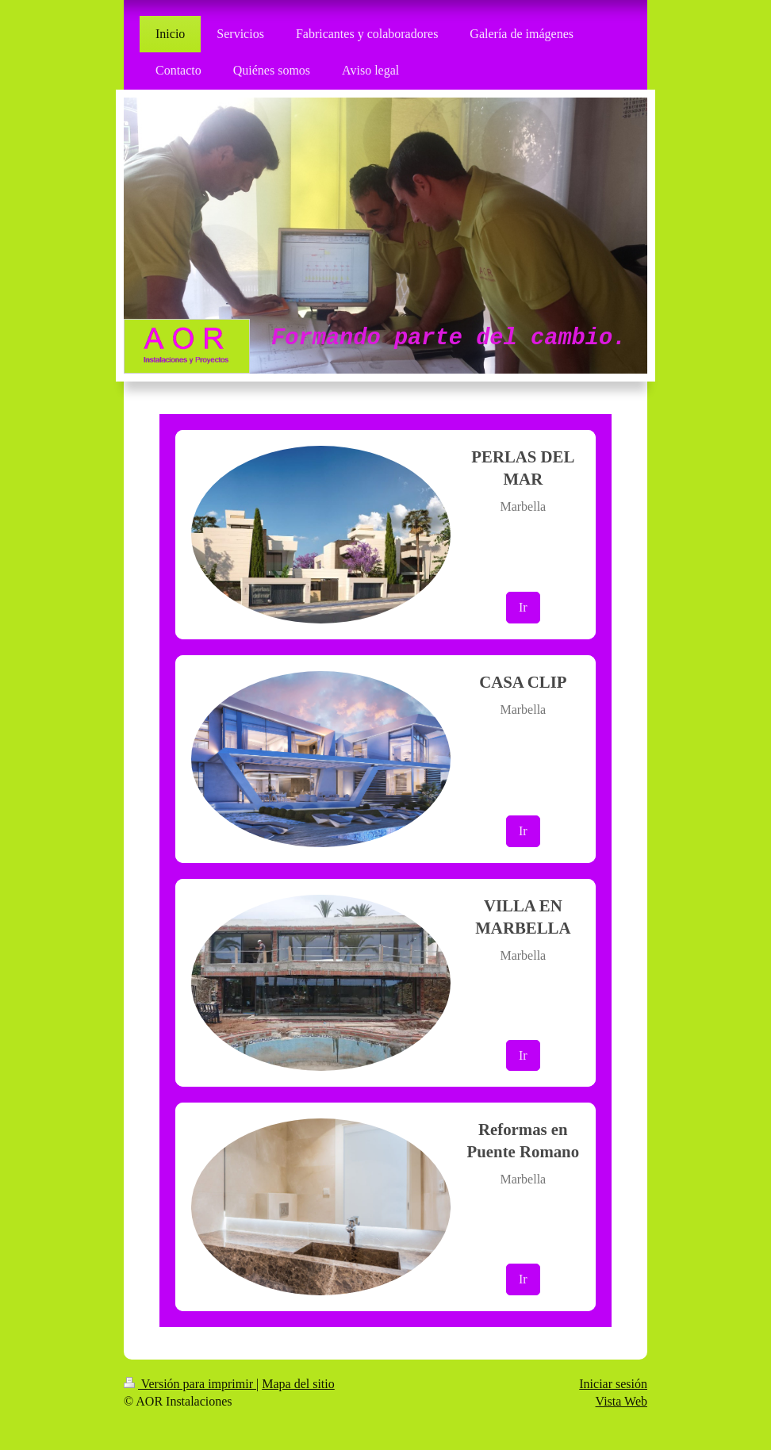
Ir (523, 607)
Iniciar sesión (613, 1384)
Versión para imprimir (190, 1384)
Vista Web (621, 1401)
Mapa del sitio (298, 1384)
